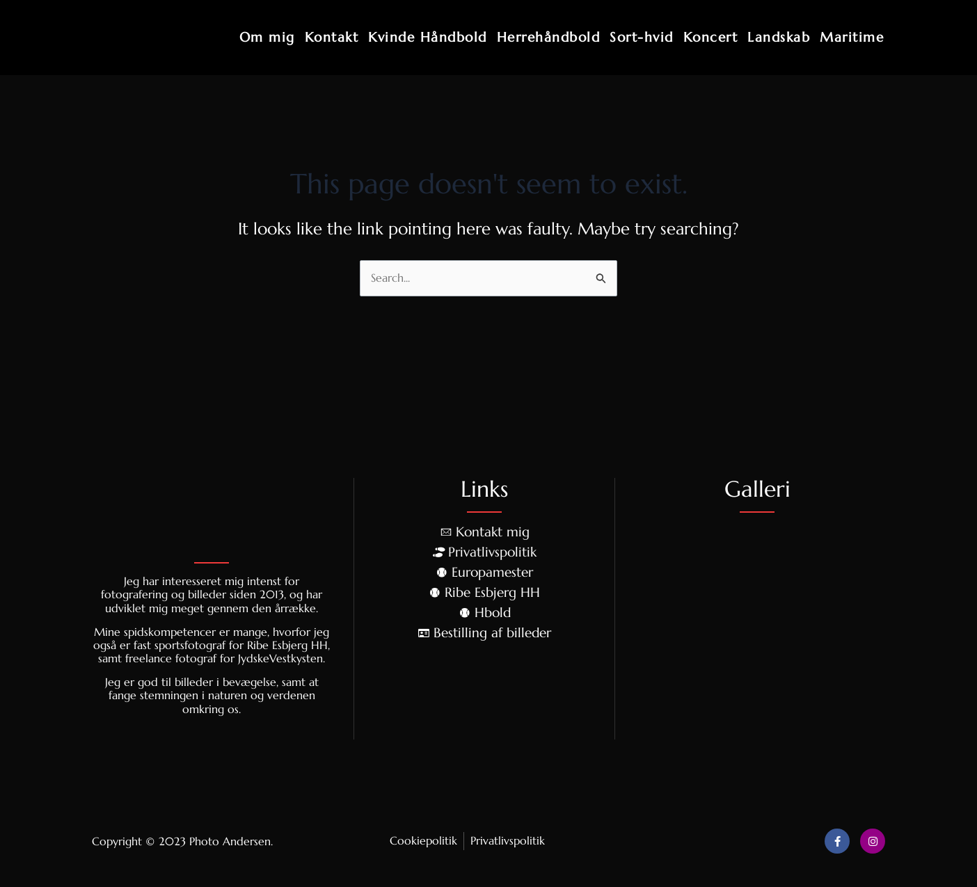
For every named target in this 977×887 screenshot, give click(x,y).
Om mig (267, 37)
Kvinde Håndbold (427, 37)
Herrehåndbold (549, 37)
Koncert (710, 37)
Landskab (778, 37)
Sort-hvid (642, 37)
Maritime (852, 37)
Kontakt (332, 37)
